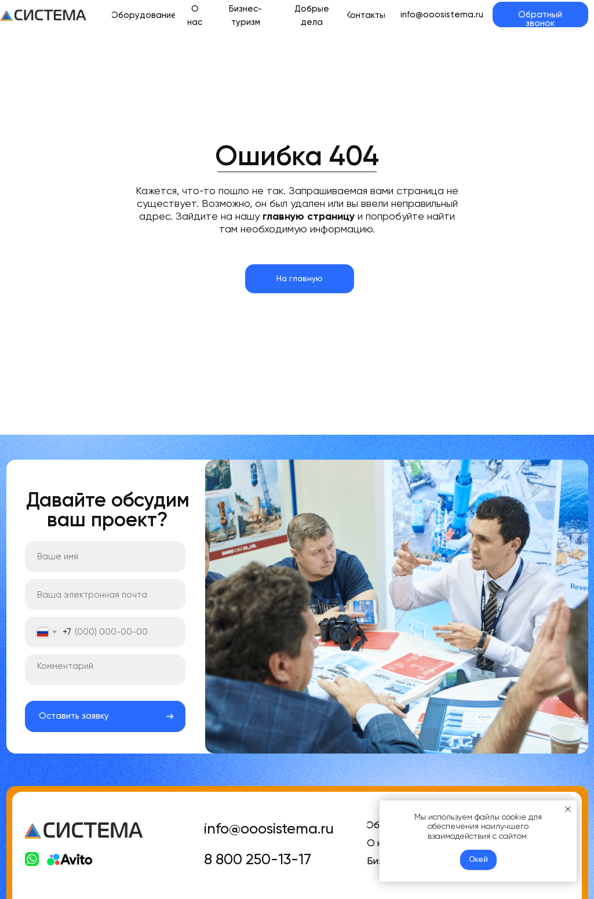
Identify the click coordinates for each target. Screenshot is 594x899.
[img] (43, 15)
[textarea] (105, 669)
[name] (105, 556)
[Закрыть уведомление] (568, 809)
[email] (105, 594)
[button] (540, 14)
